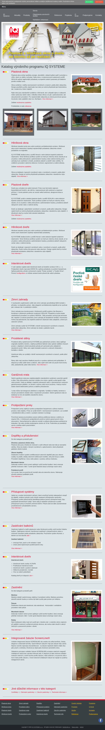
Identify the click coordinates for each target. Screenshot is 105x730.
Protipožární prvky (25, 714)
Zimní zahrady (23, 703)
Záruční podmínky (60, 710)
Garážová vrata (24, 710)
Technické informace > (59, 692)
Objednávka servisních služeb (41, 15)
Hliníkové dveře (6, 714)
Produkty (26, 15)
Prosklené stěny (24, 707)
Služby (73, 710)
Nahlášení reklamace (40, 20)
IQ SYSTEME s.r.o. (37, 727)
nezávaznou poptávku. (24, 102)
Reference (58, 15)
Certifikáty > (15, 692)
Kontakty (98, 15)
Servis (35, 11)
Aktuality (17, 15)
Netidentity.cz (66, 727)
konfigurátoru (21, 273)
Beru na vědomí (89, 1)
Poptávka (68, 15)
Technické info (58, 714)
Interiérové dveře (42, 714)
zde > (28, 535)
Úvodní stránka (76, 703)
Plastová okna (6, 703)
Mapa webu (75, 727)
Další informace (99, 1)
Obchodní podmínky (60, 707)
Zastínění (57, 703)
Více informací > (47, 99)
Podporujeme (88, 15)
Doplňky (39, 703)
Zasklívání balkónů (43, 710)
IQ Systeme (6, 15)
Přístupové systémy (43, 707)
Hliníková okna (6, 707)
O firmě (76, 15)
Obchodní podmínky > (28, 692)
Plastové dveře (6, 710)
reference (28, 106)
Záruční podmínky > (43, 692)
